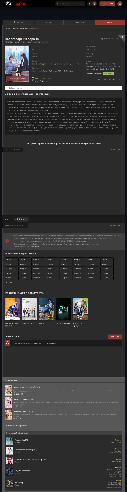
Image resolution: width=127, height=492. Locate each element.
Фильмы (49, 22)
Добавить (115, 337)
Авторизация (106, 4)
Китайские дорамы (20, 29)
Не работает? (116, 150)
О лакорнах (79, 22)
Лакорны (18, 22)
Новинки (109, 22)
